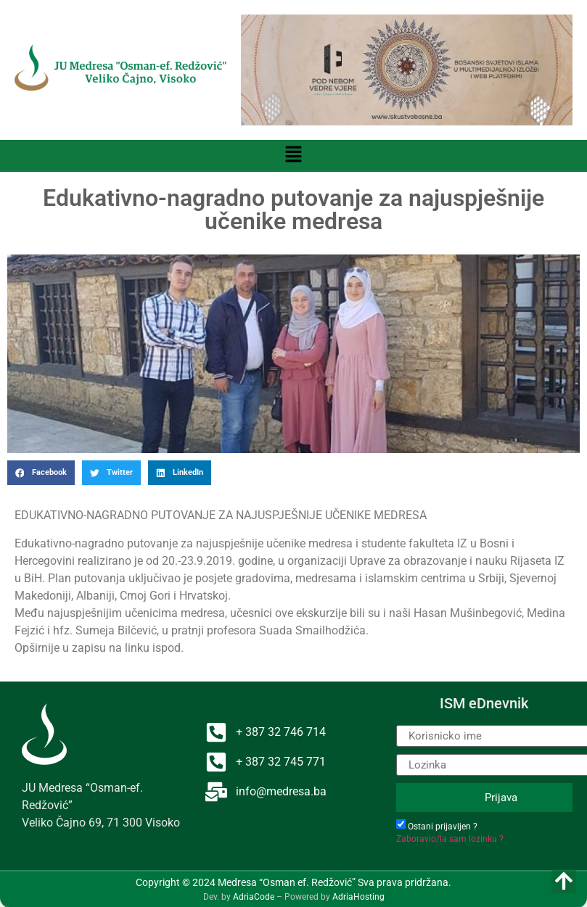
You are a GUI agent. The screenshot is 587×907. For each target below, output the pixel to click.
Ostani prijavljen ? (442, 826)
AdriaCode (253, 897)
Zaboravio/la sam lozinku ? (450, 839)
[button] (293, 156)
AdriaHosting (358, 897)
